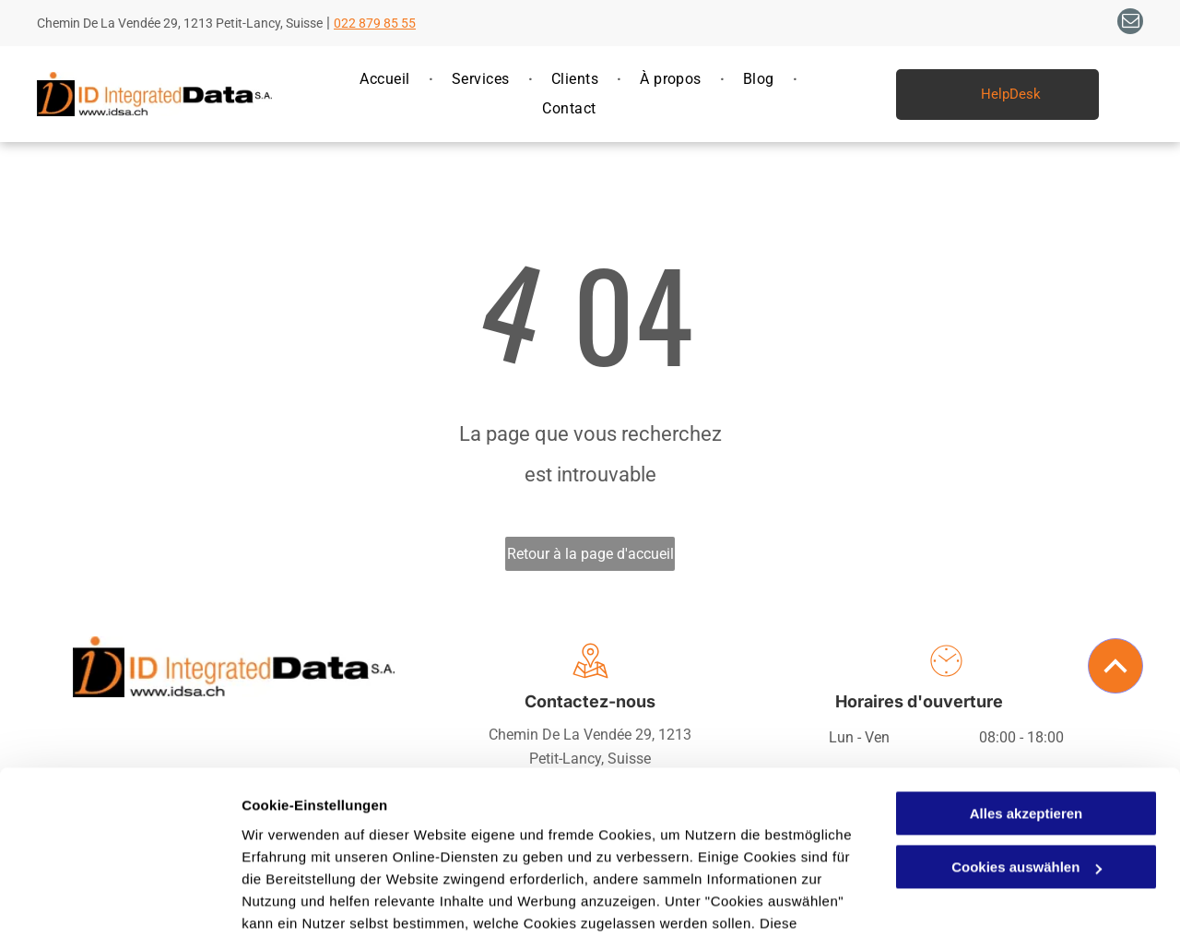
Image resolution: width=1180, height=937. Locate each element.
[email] (1130, 23)
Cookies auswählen (307, 900)
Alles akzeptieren (1026, 696)
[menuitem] (386, 79)
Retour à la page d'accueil (590, 554)
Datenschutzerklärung (452, 850)
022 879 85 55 (375, 23)
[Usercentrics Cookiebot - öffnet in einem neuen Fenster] (119, 901)
